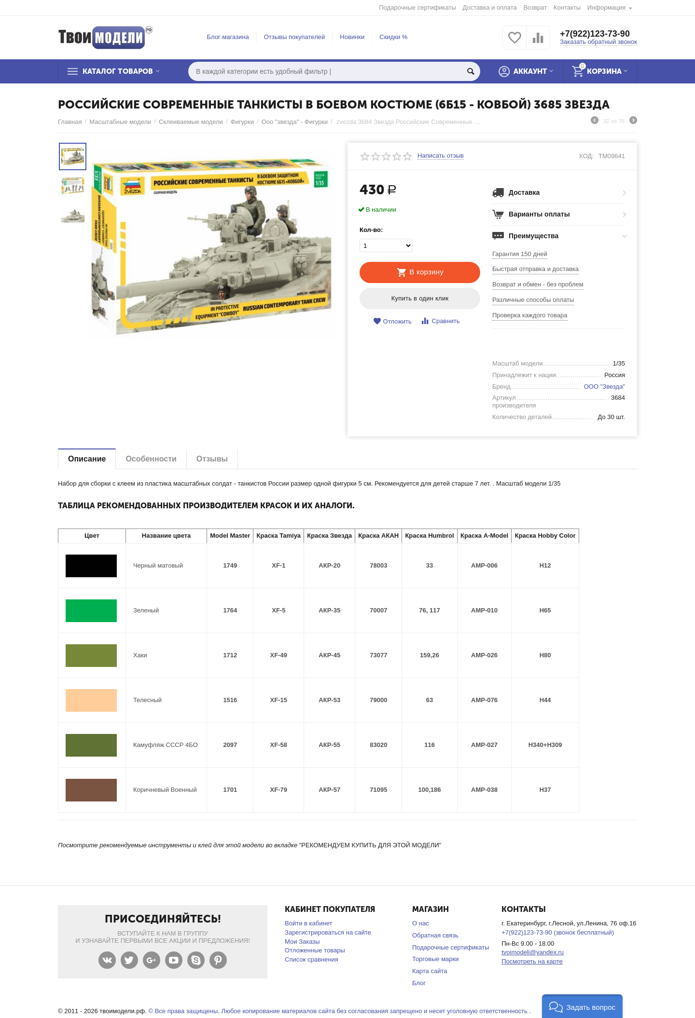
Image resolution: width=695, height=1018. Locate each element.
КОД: (586, 156)
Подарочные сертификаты (417, 7)
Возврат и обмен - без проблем (538, 284)
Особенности (150, 459)
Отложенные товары (315, 950)
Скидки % (393, 37)
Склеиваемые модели (191, 121)
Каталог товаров (118, 71)
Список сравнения (311, 959)
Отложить (392, 321)
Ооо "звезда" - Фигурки (295, 121)
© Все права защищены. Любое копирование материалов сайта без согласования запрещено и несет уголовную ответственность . (339, 1011)
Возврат (535, 7)
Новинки (352, 37)
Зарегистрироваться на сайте (328, 932)
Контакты (567, 7)
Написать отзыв (440, 155)
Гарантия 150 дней (519, 254)
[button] (582, 1006)
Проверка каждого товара (530, 315)
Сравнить (439, 321)
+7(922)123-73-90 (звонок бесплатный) (557, 932)
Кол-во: (371, 229)
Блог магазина (228, 37)
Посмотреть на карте (532, 961)
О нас (420, 923)
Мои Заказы (302, 941)
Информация (606, 7)
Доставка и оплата (490, 7)
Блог (419, 983)
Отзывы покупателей (294, 37)
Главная (70, 121)
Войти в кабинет (308, 923)
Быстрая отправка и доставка (535, 268)
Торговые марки (435, 959)
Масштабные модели (120, 121)
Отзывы (212, 459)
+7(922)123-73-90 (595, 34)
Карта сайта (429, 971)
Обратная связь (435, 935)
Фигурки (242, 121)
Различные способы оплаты (533, 299)
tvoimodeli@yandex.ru (532, 952)
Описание (87, 459)
